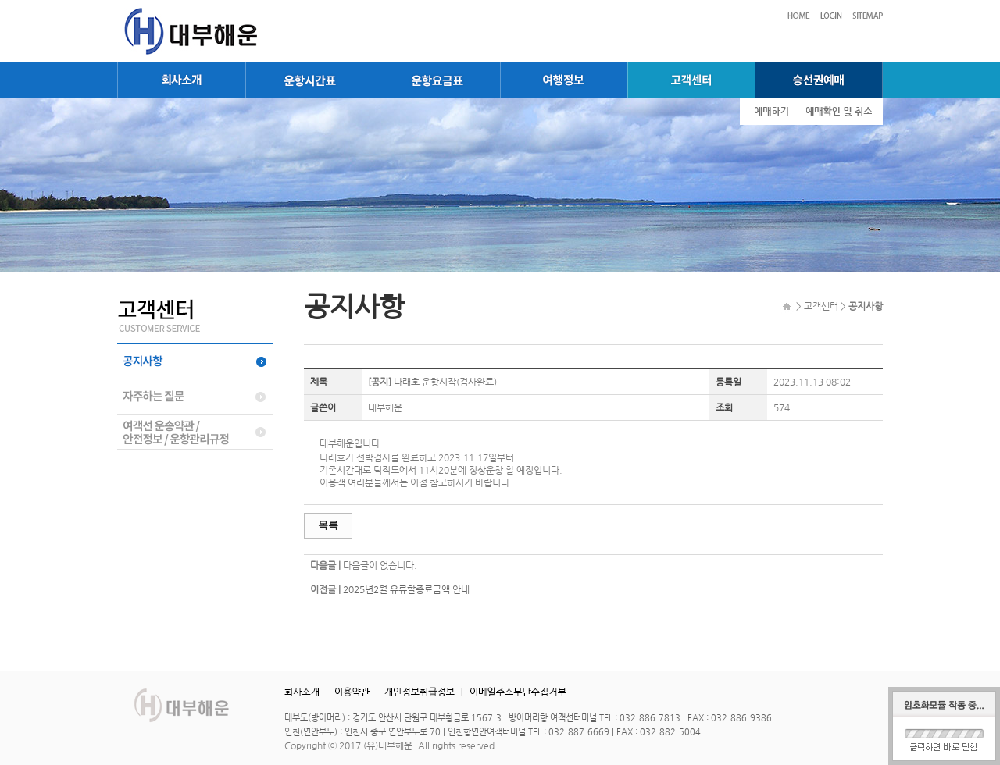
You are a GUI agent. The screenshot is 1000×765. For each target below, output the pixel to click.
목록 (328, 525)
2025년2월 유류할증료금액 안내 (406, 589)
